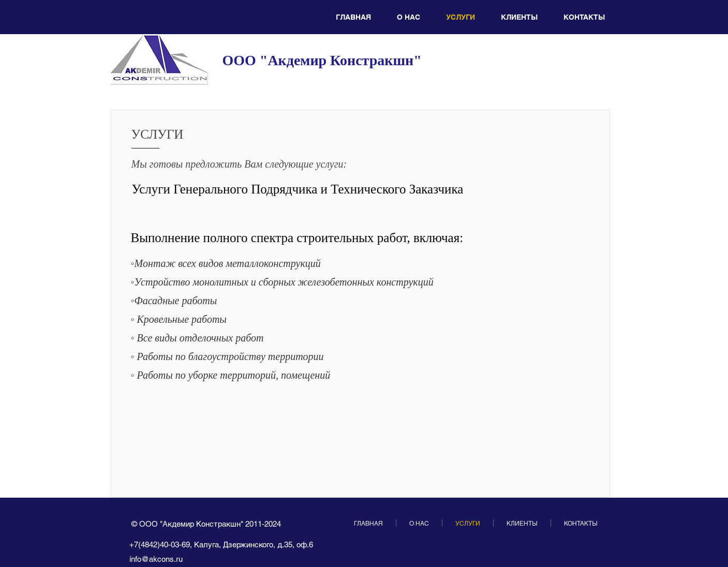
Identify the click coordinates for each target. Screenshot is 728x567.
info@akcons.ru (156, 559)
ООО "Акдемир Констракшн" (322, 60)
